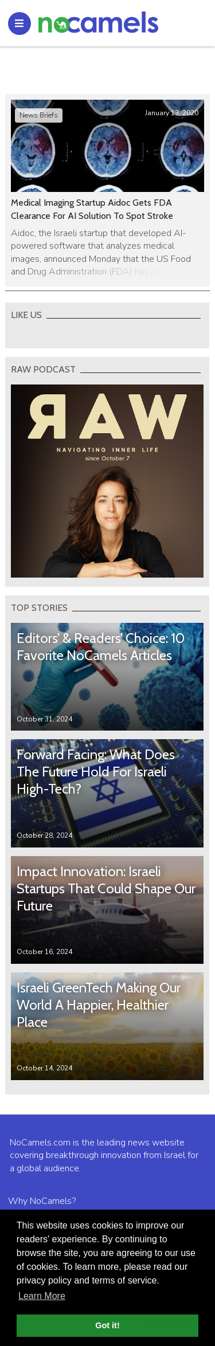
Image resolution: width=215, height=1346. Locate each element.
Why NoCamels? (42, 1201)
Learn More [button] (41, 1296)
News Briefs (38, 115)
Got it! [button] (107, 1325)
